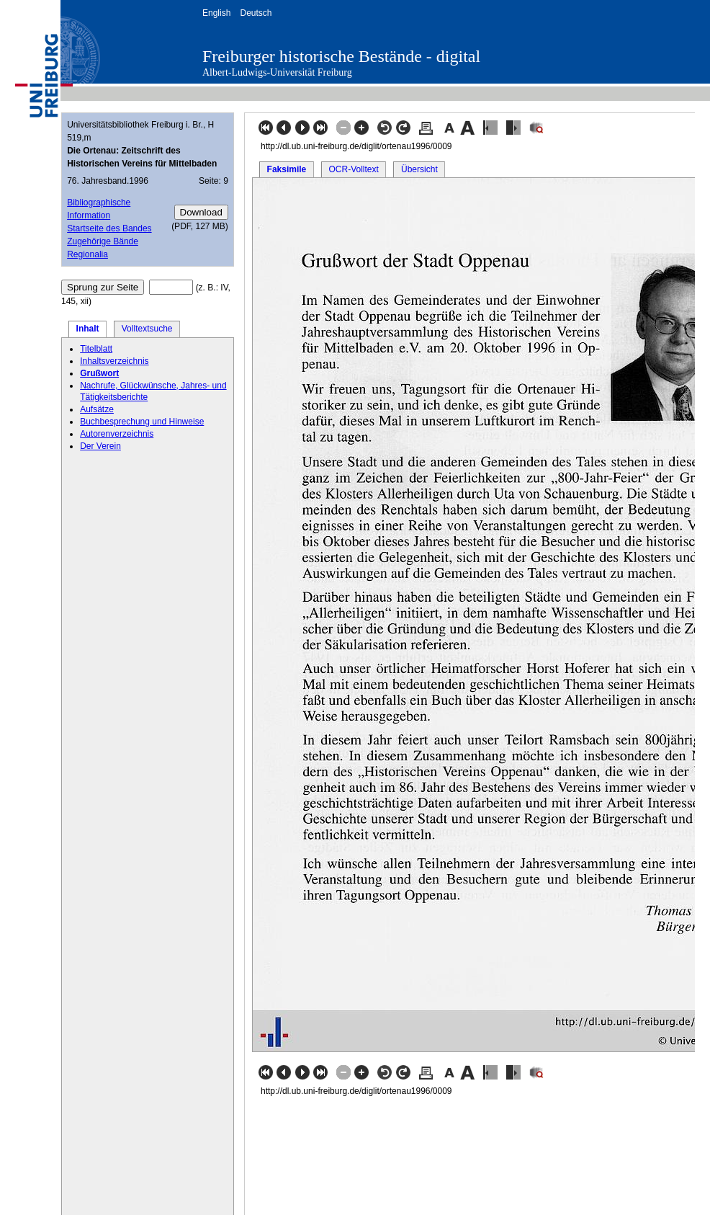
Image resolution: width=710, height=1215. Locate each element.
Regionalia (87, 254)
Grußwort (99, 373)
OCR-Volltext (353, 169)
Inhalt (87, 329)
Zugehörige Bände (102, 241)
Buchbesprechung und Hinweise (142, 422)
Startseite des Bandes (109, 228)
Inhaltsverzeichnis (114, 361)
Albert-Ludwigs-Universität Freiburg (277, 72)
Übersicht (419, 169)
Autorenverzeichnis (116, 434)
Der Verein (100, 446)
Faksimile (287, 169)
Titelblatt (96, 349)
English (216, 13)
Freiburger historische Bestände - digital (341, 56)
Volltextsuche (147, 329)
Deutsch (255, 13)
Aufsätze (97, 409)
